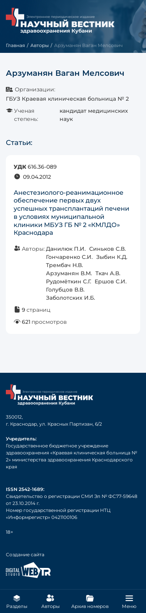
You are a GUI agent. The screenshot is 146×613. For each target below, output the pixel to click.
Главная (15, 45)
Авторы (39, 45)
